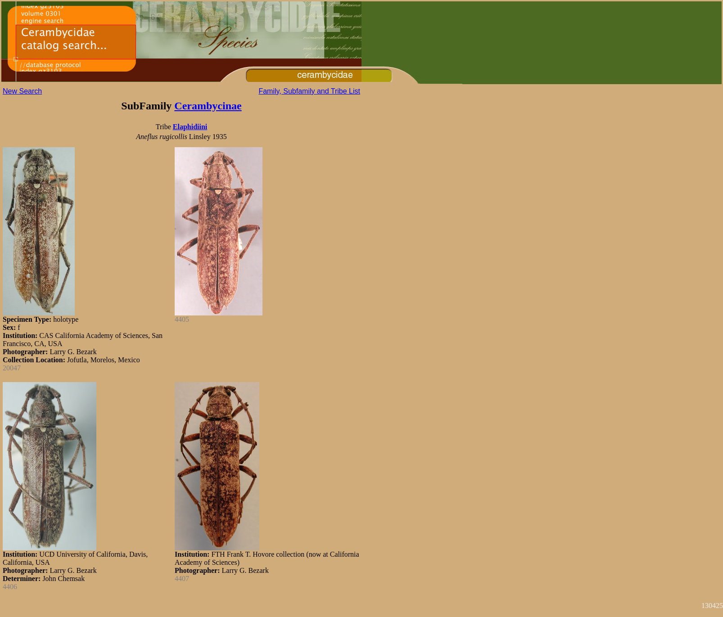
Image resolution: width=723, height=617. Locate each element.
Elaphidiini (190, 127)
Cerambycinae (207, 106)
